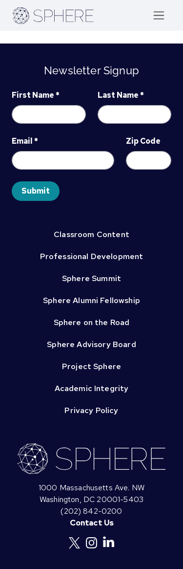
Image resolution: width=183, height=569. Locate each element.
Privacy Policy (91, 410)
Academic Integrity (92, 388)
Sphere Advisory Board (91, 344)
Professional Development (91, 256)
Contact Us (92, 523)
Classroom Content (91, 234)
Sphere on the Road (92, 322)
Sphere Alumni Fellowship (91, 300)
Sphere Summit (91, 278)
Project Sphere (91, 366)
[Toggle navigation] (158, 15)
